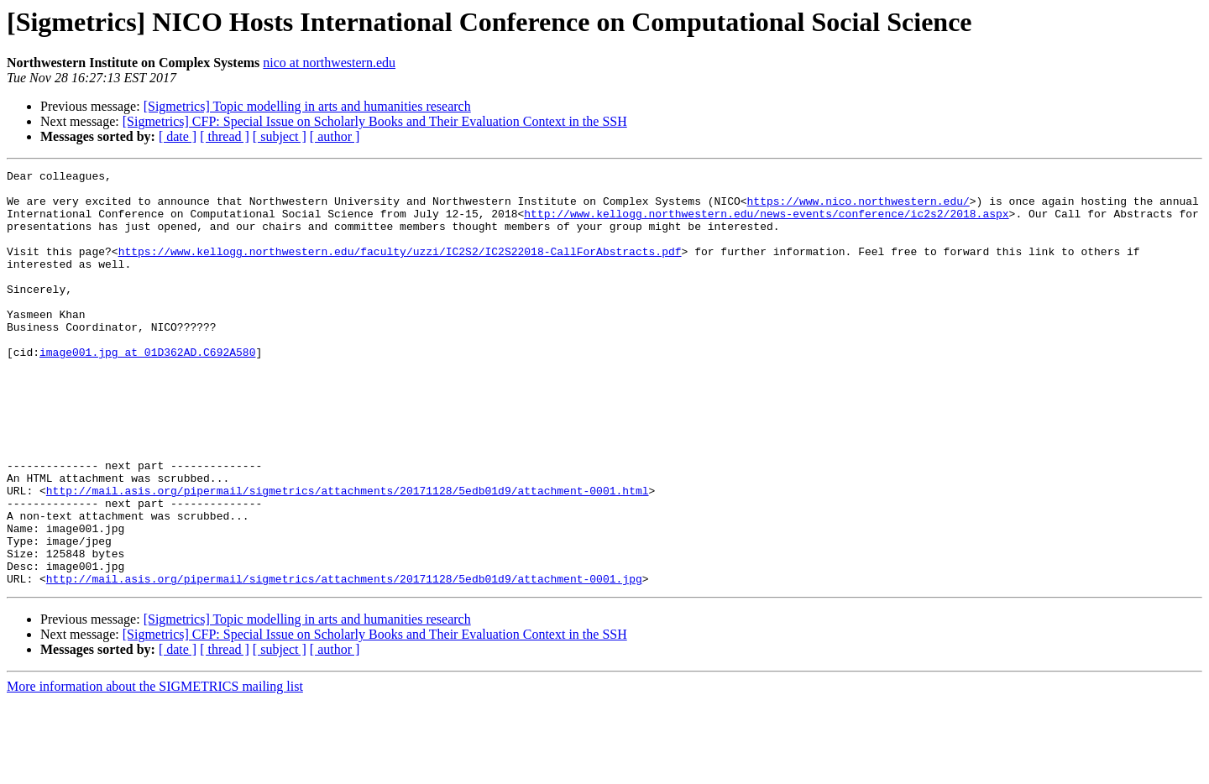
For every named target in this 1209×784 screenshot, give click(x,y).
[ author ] (335, 136)
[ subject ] (279, 136)
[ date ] (177, 136)
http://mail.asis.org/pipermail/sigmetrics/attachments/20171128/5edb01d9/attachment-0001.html (347, 555)
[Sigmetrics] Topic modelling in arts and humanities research (307, 106)
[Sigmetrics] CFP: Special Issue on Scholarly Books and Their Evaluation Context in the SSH (375, 121)
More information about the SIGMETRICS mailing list (155, 769)
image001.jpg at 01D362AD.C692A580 (147, 389)
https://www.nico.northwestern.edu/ (857, 208)
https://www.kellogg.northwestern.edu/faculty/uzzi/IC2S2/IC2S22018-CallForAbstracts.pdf (400, 268)
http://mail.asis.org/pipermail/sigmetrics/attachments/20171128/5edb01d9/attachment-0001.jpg (344, 661)
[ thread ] (224, 136)
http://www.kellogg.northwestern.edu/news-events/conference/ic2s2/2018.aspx (766, 223)
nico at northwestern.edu (329, 62)
